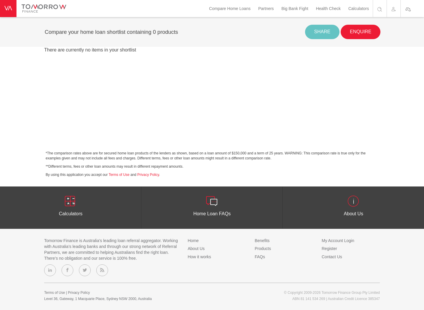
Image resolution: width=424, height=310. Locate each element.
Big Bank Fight (294, 8)
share (322, 31)
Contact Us (332, 256)
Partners (266, 8)
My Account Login (338, 240)
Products (263, 248)
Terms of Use (119, 175)
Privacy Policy (148, 175)
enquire (360, 31)
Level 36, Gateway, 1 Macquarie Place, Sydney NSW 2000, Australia (98, 299)
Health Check (328, 8)
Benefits (262, 240)
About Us (196, 248)
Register (329, 248)
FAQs (260, 256)
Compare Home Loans (230, 8)
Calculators (358, 8)
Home (193, 240)
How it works (199, 256)
